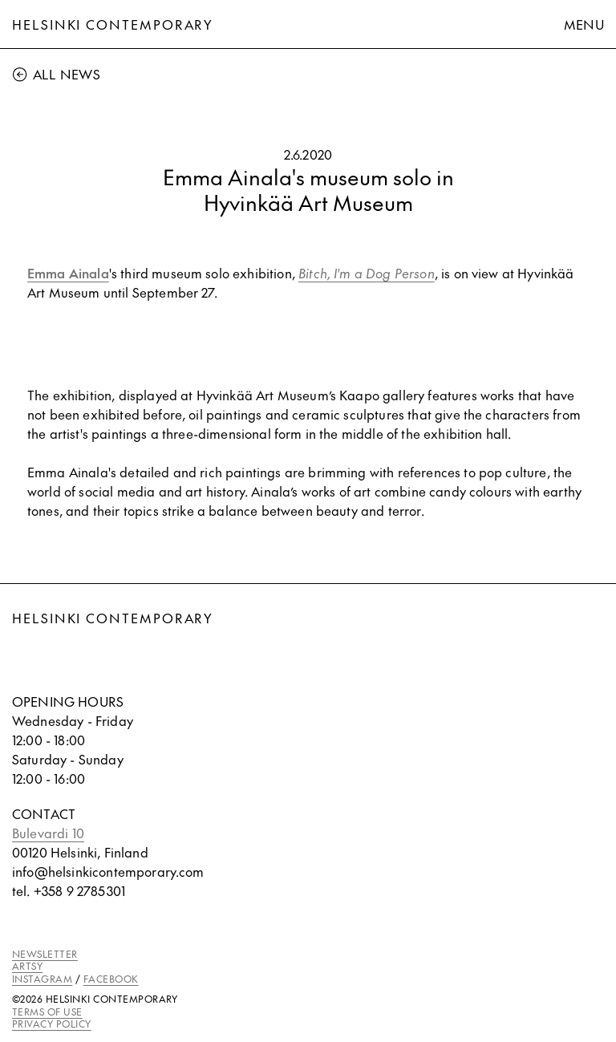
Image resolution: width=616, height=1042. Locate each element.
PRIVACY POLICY (51, 1023)
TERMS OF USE (47, 1011)
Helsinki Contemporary (112, 24)
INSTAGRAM (42, 978)
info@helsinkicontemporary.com (108, 871)
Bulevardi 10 (48, 832)
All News (56, 74)
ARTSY (27, 965)
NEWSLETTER (45, 953)
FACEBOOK (111, 978)
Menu (584, 24)
